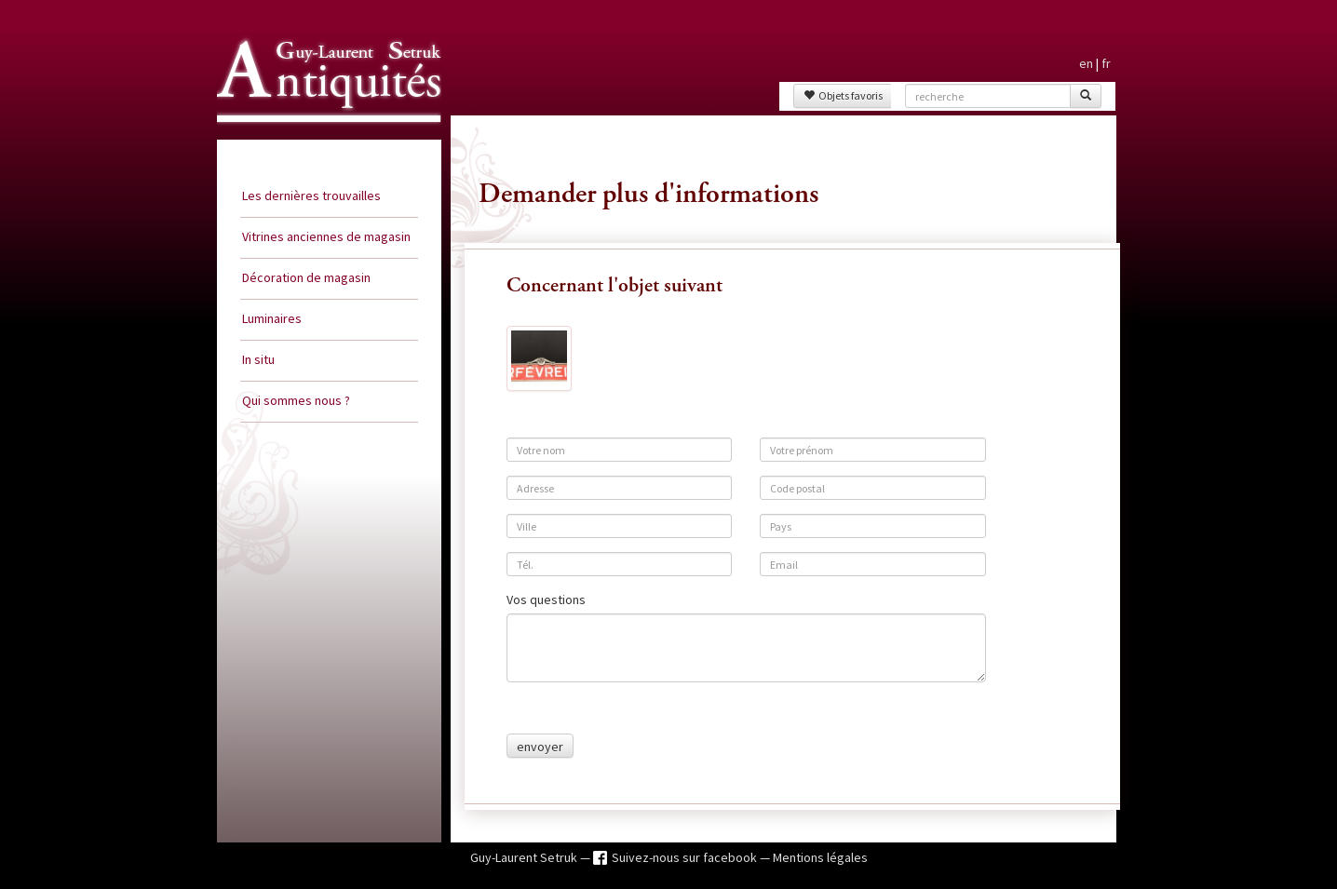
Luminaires (272, 318)
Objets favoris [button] (843, 95)
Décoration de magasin (306, 277)
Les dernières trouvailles (311, 195)
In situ (258, 359)
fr (1106, 63)
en (1086, 63)
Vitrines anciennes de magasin (326, 236)
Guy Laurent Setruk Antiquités (321, 139)
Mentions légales (820, 857)
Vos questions (546, 599)
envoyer (540, 746)
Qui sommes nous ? (296, 400)
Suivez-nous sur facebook (686, 857)
